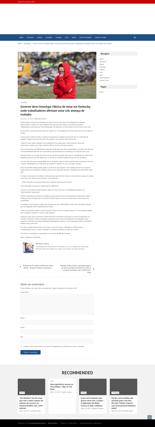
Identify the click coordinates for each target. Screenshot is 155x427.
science (58, 37)
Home (21, 37)
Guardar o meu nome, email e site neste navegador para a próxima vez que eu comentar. (53, 346)
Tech (66, 37)
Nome (22, 318)
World (39, 37)
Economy (48, 37)
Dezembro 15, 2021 (27, 119)
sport (74, 37)
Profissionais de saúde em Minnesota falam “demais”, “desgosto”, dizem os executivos (38, 267)
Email (22, 327)
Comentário (24, 292)
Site (21, 337)
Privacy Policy (52, 423)
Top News (30, 37)
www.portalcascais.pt (37, 423)
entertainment (86, 37)
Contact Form (100, 37)
